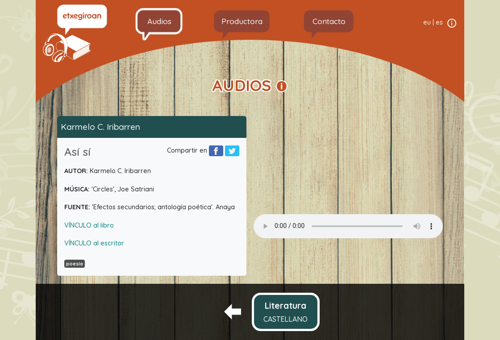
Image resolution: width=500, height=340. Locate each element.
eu (427, 22)
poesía (74, 264)
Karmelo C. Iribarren (100, 126)
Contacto (329, 21)
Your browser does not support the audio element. (348, 226)
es (439, 22)
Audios (159, 21)
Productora (241, 21)
